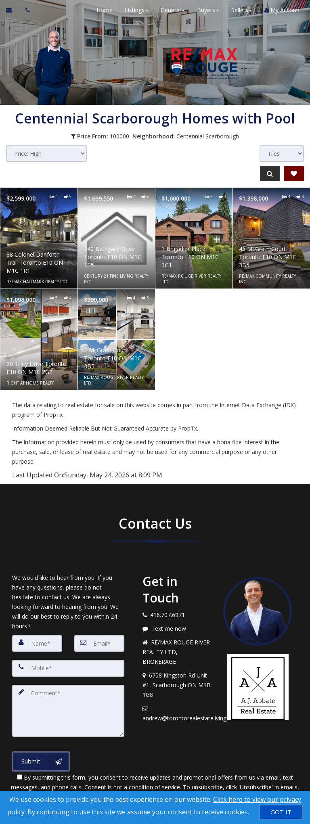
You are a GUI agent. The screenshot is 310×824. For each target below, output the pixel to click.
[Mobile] (68, 667)
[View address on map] (176, 685)
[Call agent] (25, 10)
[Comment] (68, 708)
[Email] (99, 643)
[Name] (37, 643)
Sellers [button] (238, 10)
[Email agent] (176, 713)
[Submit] (41, 757)
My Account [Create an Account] (279, 10)
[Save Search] (294, 173)
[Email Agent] (12, 10)
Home (101, 10)
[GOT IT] (281, 812)
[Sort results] (46, 153)
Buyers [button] (204, 10)
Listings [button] (133, 10)
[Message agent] (176, 629)
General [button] (169, 10)
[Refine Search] (268, 173)
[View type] (282, 153)
